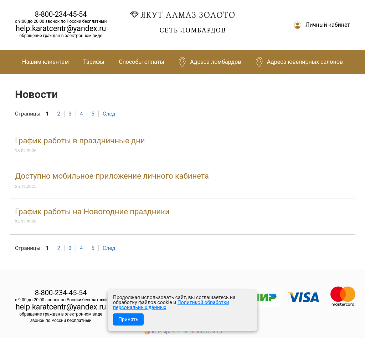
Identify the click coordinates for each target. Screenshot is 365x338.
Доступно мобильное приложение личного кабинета (112, 175)
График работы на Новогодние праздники (92, 211)
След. (110, 114)
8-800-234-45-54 (61, 14)
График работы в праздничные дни (80, 140)
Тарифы (93, 61)
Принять (128, 319)
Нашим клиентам (45, 61)
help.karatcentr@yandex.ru (61, 28)
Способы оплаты (141, 61)
